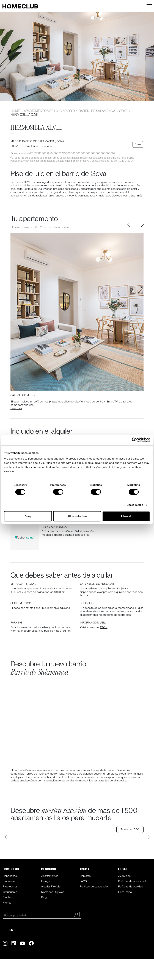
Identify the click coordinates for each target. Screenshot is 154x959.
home (15, 111)
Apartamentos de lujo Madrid (49, 111)
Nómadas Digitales (52, 892)
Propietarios (10, 886)
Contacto (85, 876)
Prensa (7, 902)
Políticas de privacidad (132, 881)
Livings (45, 881)
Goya (123, 111)
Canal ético (125, 892)
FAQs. (104, 627)
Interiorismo (10, 892)
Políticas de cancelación (94, 886)
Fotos (138, 144)
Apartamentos (49, 876)
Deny (28, 516)
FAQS (83, 881)
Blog (44, 897)
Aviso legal (124, 876)
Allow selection (77, 516)
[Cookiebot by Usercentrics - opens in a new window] (134, 440)
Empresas (9, 881)
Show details (135, 504)
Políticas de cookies (130, 886)
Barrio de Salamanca (97, 111)
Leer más (136, 195)
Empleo (7, 897)
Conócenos (10, 876)
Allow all (126, 516)
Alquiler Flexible (50, 886)
